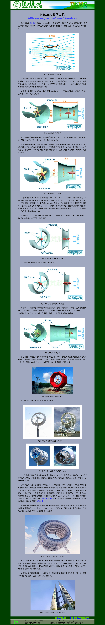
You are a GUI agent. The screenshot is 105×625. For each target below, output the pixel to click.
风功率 (32, 23)
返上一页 (61, 618)
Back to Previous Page (79, 618)
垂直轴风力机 (47, 498)
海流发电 (40, 501)
